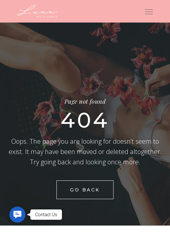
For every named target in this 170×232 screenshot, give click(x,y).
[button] (17, 215)
